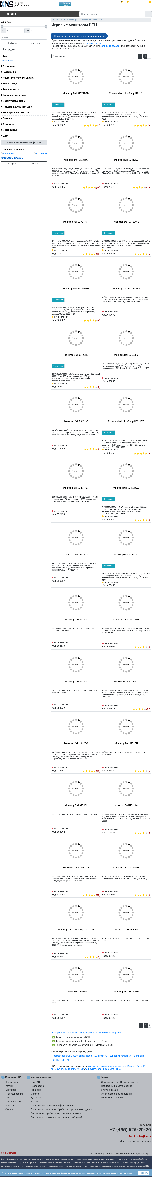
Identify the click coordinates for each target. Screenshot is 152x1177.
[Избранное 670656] (148, 583)
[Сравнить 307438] (144, 1016)
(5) (142, 125)
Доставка (36, 1097)
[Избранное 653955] (148, 379)
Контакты (10, 1089)
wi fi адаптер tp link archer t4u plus (103, 1069)
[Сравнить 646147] (93, 953)
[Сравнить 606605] (144, 642)
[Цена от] (14, 30)
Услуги (9, 1086)
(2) (92, 449)
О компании (11, 1082)
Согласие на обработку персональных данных (56, 1113)
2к (63, 1060)
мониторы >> (94, 43)
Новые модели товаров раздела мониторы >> (79, 36)
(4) (142, 520)
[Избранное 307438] (148, 1016)
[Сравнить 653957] (93, 579)
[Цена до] (38, 30)
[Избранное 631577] (98, 250)
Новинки (73, 1032)
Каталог (9, 14)
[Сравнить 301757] (93, 1016)
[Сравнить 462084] (144, 766)
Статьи (9, 1109)
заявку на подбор (109, 46)
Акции (34, 1101)
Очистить (35, 43)
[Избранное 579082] (148, 829)
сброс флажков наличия (12, 157)
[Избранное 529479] (148, 183)
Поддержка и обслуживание (116, 1086)
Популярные (87, 1032)
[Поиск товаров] (112, 14)
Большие (139, 1055)
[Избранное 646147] (98, 953)
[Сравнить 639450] (144, 313)
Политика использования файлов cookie (53, 1105)
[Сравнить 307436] (144, 954)
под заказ (41, 153)
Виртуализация (109, 1089)
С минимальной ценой (108, 1032)
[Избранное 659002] (98, 316)
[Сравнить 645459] (144, 449)
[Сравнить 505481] (144, 704)
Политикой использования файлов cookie (114, 1173)
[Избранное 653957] (98, 579)
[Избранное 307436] (148, 954)
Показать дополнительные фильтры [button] (23, 142)
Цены (8, 1097)
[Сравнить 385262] (93, 830)
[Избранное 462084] (148, 767)
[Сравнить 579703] (93, 891)
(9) (142, 833)
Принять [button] (144, 1173)
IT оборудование (14, 1093)
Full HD (55, 1060)
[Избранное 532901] (98, 767)
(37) (142, 709)
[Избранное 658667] (98, 121)
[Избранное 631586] (98, 183)
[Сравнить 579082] (144, 828)
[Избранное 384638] (98, 644)
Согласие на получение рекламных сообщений (56, 1117)
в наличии (8, 153)
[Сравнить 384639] (93, 706)
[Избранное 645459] (148, 449)
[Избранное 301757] (98, 1016)
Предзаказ (58, 104)
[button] (136, 56)
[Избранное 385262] (98, 830)
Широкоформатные (120, 1055)
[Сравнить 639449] (93, 444)
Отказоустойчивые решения (116, 1093)
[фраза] (24, 37)
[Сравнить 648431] (144, 249)
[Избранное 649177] (98, 383)
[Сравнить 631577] (93, 249)
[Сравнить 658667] (93, 121)
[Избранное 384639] (98, 706)
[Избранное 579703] (98, 891)
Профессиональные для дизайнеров (72, 1055)
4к (68, 1060)
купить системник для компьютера (107, 1066)
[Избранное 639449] (98, 445)
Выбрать (12, 43)
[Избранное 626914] (98, 512)
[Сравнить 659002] (93, 316)
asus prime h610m (74, 1069)
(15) (91, 187)
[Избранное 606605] (148, 643)
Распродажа (9, 49)
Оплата (35, 1093)
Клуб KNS (36, 1082)
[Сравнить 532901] (93, 766)
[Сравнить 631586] (93, 183)
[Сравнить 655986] (144, 515)
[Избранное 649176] (148, 121)
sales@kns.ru (144, 1136)
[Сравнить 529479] (144, 183)
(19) (142, 187)
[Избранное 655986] (148, 516)
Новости (10, 1105)
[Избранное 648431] (148, 250)
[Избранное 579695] (148, 891)
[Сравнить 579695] (144, 891)
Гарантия (36, 1089)
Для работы (101, 1055)
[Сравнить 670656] (144, 583)
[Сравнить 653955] (144, 379)
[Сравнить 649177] (93, 382)
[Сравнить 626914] (93, 512)
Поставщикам (13, 1101)
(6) (92, 320)
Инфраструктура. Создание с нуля (119, 1082)
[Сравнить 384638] (93, 644)
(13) (91, 254)
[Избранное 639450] (148, 313)
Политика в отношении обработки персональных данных (62, 1109)
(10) (91, 895)
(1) (92, 125)
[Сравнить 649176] (144, 121)
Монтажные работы (112, 1097)
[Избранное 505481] (148, 705)
